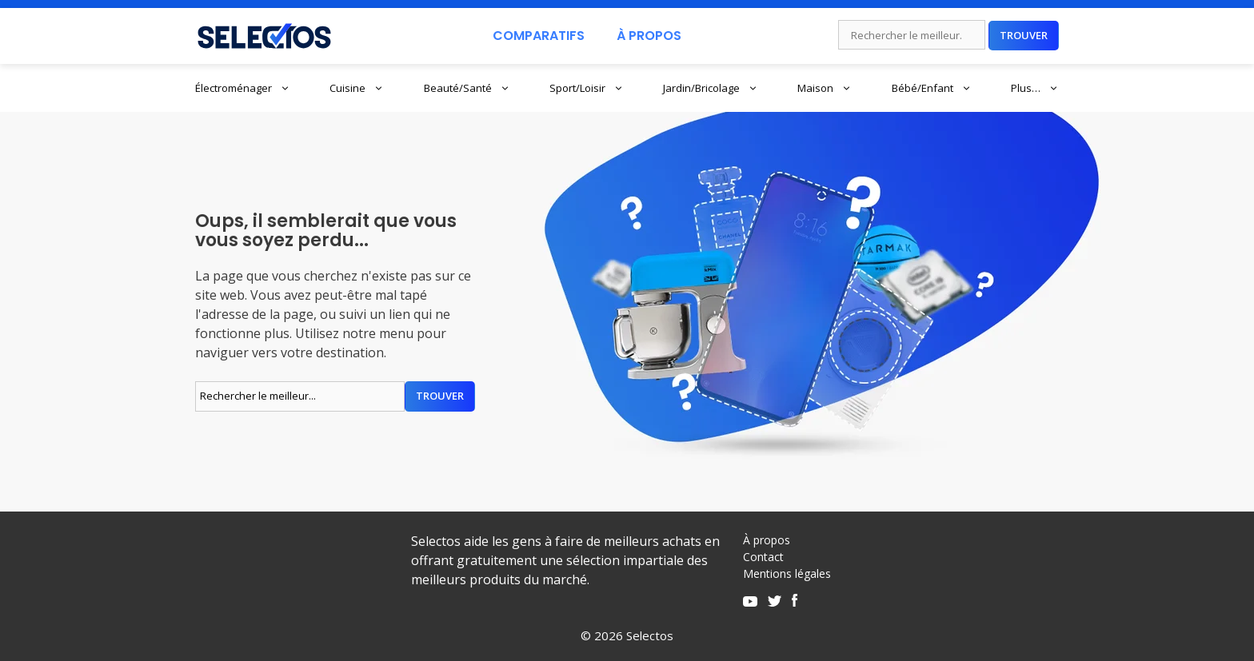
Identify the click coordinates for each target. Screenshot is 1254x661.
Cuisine (356, 88)
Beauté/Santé (467, 88)
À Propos (649, 35)
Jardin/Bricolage (710, 88)
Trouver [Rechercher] (1024, 35)
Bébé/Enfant (932, 88)
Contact (763, 556)
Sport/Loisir (586, 88)
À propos (766, 540)
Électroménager (242, 88)
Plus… (1035, 88)
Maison (824, 88)
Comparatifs (539, 35)
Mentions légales (787, 573)
